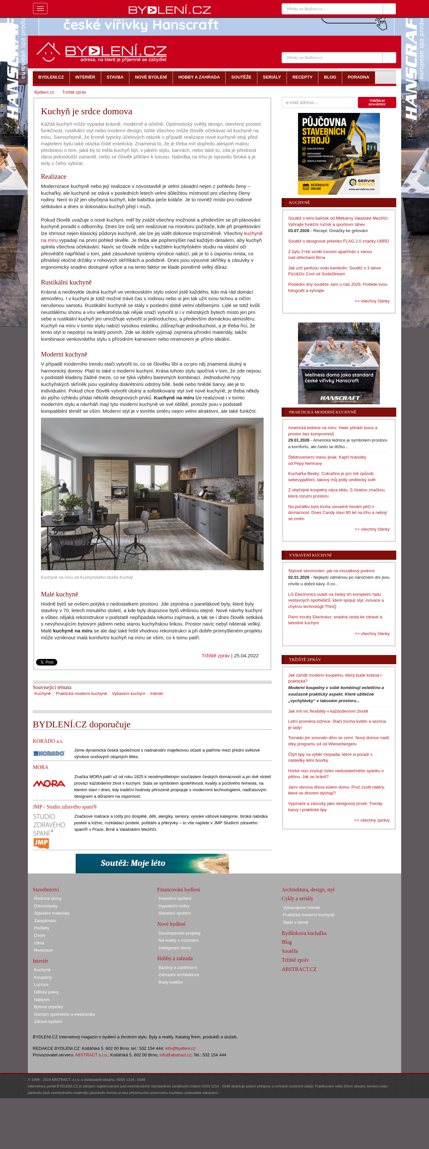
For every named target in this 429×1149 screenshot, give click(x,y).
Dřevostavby (46, 905)
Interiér (156, 693)
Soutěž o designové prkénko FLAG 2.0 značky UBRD (338, 241)
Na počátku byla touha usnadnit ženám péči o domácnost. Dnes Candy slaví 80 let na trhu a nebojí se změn (337, 512)
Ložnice (41, 984)
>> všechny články (372, 301)
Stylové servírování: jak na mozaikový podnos (331, 570)
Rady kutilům (171, 982)
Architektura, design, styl (308, 889)
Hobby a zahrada (175, 958)
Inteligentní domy (175, 947)
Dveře (40, 935)
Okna (39, 942)
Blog (287, 942)
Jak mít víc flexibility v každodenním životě (328, 711)
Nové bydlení (171, 924)
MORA (40, 767)
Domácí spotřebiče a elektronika (64, 1014)
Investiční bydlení (175, 898)
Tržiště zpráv (216, 655)
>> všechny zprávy (372, 820)
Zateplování (45, 920)
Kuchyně (42, 693)
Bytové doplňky (48, 1006)
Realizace (43, 950)
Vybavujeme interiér (301, 907)
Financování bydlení (178, 889)
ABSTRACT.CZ (299, 969)
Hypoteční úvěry (174, 905)
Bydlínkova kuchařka (304, 933)
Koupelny (43, 977)
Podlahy (41, 927)
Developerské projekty (180, 933)
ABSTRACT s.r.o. (91, 1054)
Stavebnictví (46, 889)
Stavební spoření (175, 913)
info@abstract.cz (175, 1054)
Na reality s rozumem (179, 940)
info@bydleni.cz (180, 1048)
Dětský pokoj (46, 992)
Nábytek (42, 999)
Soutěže (290, 951)
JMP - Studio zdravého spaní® (65, 807)
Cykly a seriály (297, 898)
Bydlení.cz (44, 92)
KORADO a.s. (48, 741)
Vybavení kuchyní (128, 693)
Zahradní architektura (179, 974)
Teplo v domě (295, 922)
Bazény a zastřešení (178, 967)
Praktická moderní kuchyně (81, 693)
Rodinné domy (48, 898)
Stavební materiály (51, 913)
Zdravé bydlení (48, 1021)
